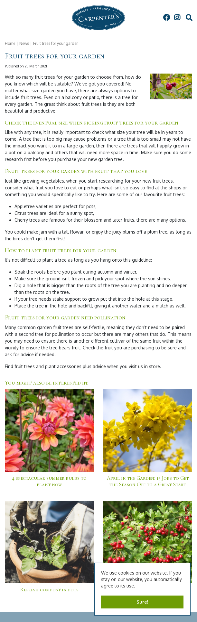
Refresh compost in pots (49, 590)
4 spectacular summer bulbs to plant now (49, 481)
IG (177, 18)
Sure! (142, 602)
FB (166, 18)
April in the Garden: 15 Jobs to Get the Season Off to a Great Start (148, 481)
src (189, 18)
